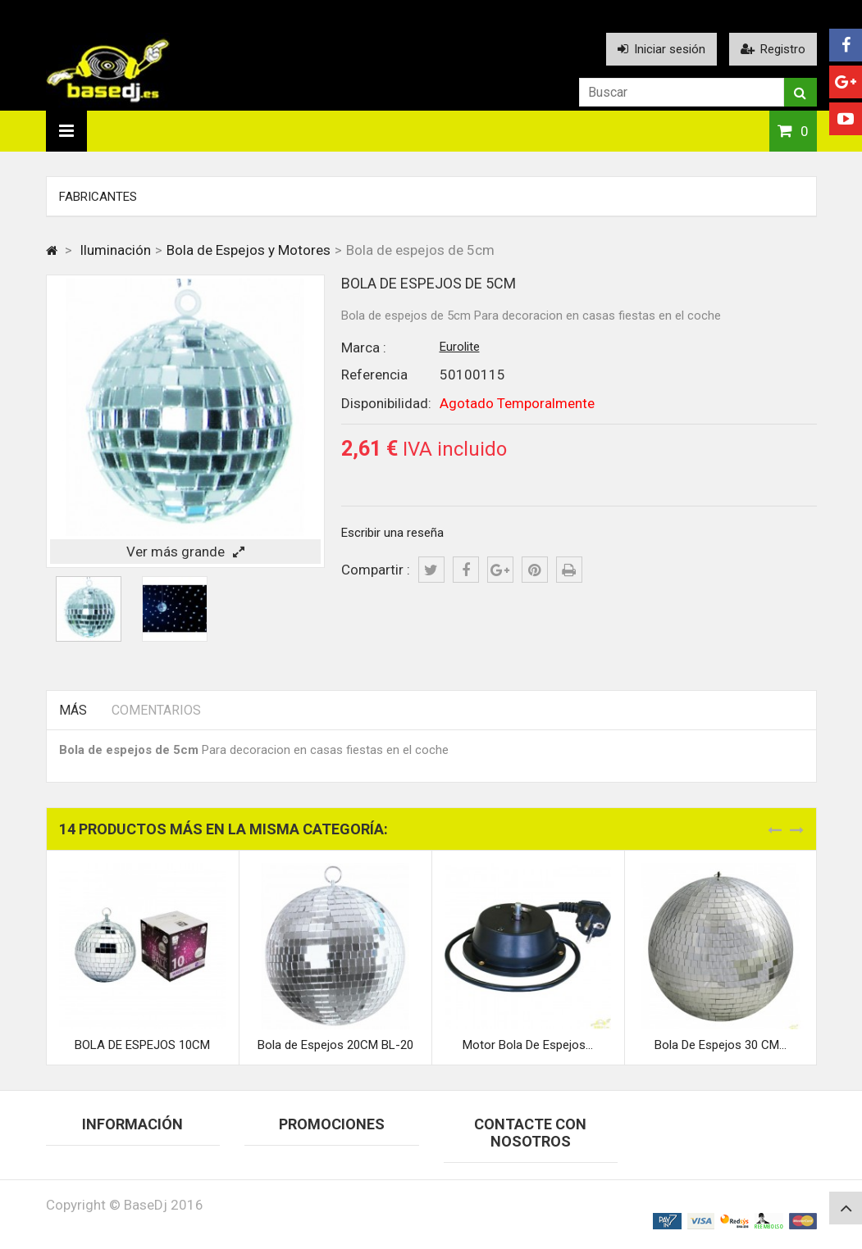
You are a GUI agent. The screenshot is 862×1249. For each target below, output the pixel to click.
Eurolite (460, 346)
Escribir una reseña (392, 532)
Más (73, 710)
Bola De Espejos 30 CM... (720, 1045)
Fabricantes (98, 196)
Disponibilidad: (386, 403)
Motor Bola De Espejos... (528, 1045)
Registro (773, 49)
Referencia (374, 374)
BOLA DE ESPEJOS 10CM (142, 1045)
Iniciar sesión (661, 49)
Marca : (363, 347)
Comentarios (156, 710)
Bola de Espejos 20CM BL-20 (335, 1045)
